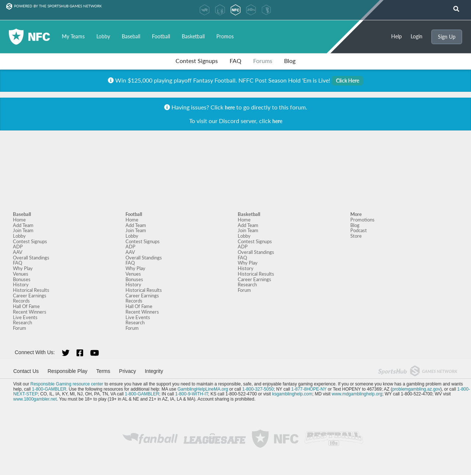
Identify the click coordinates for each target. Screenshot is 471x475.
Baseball (131, 36)
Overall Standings (31, 258)
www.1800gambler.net (35, 399)
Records (21, 301)
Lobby (103, 36)
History (21, 284)
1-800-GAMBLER (49, 389)
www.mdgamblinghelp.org (357, 394)
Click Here (347, 80)
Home (19, 220)
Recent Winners (29, 312)
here (230, 107)
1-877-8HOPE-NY (309, 389)
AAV (17, 252)
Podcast (358, 230)
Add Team (23, 225)
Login (416, 36)
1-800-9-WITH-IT (191, 394)
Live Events (25, 317)
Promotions (362, 220)
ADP (18, 246)
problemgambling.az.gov (416, 389)
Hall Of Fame (26, 306)
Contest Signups (197, 60)
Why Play (23, 268)
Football (161, 36)
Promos (225, 36)
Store (356, 236)
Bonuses (22, 279)
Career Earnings (29, 295)
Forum (19, 328)
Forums (262, 60)
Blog (289, 60)
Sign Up (447, 37)
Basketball (193, 36)
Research (22, 322)
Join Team (23, 230)
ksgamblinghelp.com (292, 394)
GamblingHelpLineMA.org (202, 389)
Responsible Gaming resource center (66, 384)
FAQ (235, 60)
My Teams (73, 36)
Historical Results (31, 290)
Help (396, 36)
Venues (20, 274)
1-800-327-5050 (257, 389)
